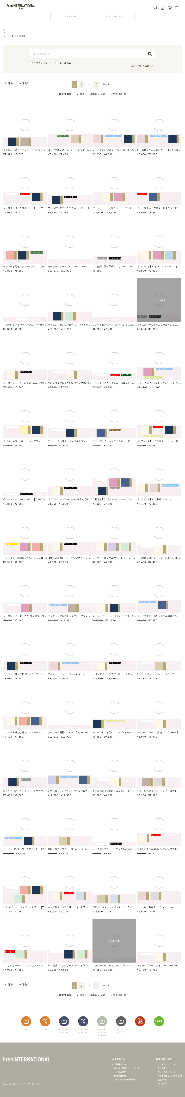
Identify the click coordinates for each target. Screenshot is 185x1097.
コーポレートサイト (167, 1064)
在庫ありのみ (40, 62)
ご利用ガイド (120, 1064)
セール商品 (65, 62)
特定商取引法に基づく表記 (170, 1075)
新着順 (81, 94)
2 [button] (82, 84)
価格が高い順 (118, 94)
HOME (5, 31)
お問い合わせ (120, 1075)
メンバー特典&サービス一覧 (127, 1068)
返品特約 (162, 1079)
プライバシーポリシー (168, 1071)
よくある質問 (120, 1071)
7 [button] (96, 84)
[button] (108, 84)
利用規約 (162, 1083)
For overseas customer (124, 1079)
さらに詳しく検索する (142, 66)
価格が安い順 (97, 94)
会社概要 (162, 1068)
